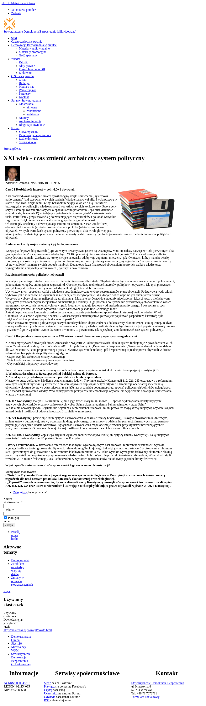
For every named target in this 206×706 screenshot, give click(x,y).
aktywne (32, 107)
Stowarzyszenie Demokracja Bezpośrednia (157, 683)
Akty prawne (27, 65)
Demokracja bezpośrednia (35, 135)
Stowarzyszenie (28, 131)
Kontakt (24, 97)
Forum (15, 128)
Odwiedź (49, 696)
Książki (23, 62)
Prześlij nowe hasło (15, 535)
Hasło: (8, 509)
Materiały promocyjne (32, 52)
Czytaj (48, 690)
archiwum (33, 114)
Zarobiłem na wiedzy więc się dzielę (17, 569)
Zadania (16, 13)
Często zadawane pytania (26, 41)
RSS (47, 700)
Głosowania (26, 104)
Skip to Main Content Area (18, 3)
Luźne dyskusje (28, 138)
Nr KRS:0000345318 (17, 683)
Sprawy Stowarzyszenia (26, 100)
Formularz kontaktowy (145, 696)
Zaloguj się (20, 492)
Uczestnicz (51, 693)
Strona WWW (27, 142)
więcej (7, 591)
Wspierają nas (27, 90)
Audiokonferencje (30, 121)
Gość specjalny (28, 55)
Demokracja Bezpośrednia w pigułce (34, 45)
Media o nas (26, 86)
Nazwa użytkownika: (13, 500)
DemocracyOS (20, 560)
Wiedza (15, 58)
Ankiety (24, 117)
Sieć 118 (16, 643)
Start (14, 38)
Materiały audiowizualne (34, 48)
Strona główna (12, 148)
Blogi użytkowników (32, 124)
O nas (22, 79)
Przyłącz (49, 686)
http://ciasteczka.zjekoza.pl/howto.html (27, 630)
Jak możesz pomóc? (23, 9)
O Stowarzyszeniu (22, 76)
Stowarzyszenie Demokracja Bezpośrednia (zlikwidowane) (39, 31)
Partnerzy (25, 93)
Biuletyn (24, 83)
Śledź (47, 683)
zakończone (34, 110)
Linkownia (25, 72)
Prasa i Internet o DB (32, 69)
